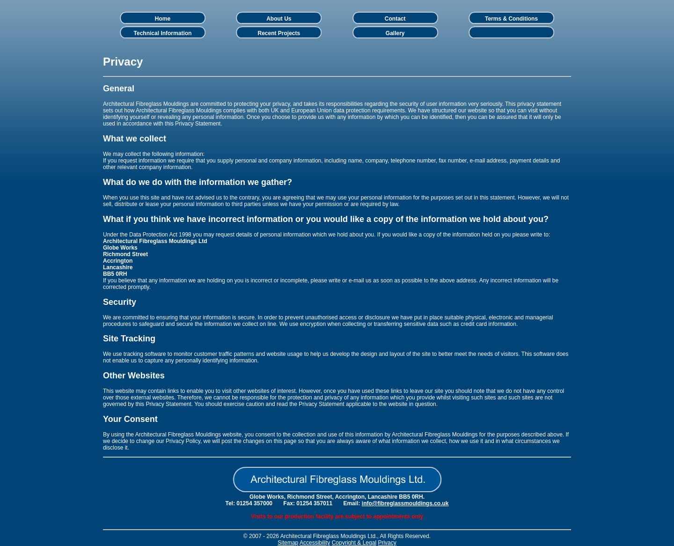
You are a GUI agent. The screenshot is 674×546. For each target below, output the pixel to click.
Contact (395, 18)
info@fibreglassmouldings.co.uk (405, 503)
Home (162, 18)
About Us (278, 18)
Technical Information (163, 33)
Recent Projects (278, 33)
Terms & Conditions (511, 18)
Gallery (395, 33)
